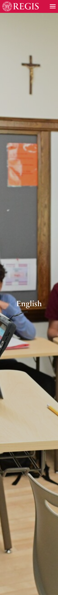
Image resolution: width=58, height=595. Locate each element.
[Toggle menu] (52, 6)
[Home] (20, 6)
